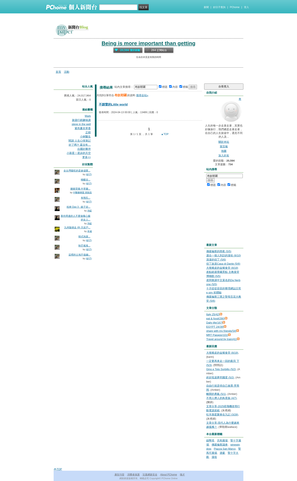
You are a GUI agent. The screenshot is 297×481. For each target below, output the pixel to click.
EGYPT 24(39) (215, 326)
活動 (66, 71)
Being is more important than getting (148, 43)
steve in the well (81, 124)
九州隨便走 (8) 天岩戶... (77, 227)
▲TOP (164, 134)
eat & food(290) (215, 318)
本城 (89, 231)
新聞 (206, 7)
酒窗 (222, 452)
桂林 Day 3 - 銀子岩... (78, 206)
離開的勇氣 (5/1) (216, 393)
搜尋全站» (142, 95)
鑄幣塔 (210, 440)
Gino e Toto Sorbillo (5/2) (221, 369)
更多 (86, 157)
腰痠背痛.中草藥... (80, 188)
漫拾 (214, 457)
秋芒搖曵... (84, 245)
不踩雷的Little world (113, 104)
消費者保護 (133, 474)
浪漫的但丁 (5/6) (216, 259)
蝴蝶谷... (85, 179)
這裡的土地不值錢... (79, 254)
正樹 (88, 132)
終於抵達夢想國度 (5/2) (220, 377)
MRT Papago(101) (217, 335)
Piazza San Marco (225, 448)
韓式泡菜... (84, 236)
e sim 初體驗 (214, 292)
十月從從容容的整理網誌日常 (223, 288)
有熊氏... (85, 197)
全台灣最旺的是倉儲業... (77, 170)
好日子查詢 (219, 7)
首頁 (58, 71)
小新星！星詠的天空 (79, 153)
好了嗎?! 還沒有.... (80, 144)
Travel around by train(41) (221, 339)
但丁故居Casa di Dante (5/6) (223, 263)
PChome (234, 7)
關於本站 (223, 141)
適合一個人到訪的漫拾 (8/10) (223, 255)
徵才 (182, 474)
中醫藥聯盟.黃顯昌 (82, 192)
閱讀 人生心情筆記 (79, 140)
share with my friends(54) (221, 330)
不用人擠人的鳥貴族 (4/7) (221, 398)
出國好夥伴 (84, 148)
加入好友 (223, 155)
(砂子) (89, 174)
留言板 (224, 146)
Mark (88, 115)
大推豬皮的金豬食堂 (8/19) (222, 267)
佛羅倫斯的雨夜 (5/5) (218, 251)
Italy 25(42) (213, 314)
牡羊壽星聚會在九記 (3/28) (222, 414)
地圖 (223, 151)
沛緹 (89, 210)
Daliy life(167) (214, 322)
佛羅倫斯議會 (220, 444)
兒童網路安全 (150, 474)
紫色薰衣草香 (83, 128)
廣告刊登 (119, 474)
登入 (246, 7)
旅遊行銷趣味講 (81, 120)
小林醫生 (85, 136)
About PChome (168, 474)
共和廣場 (222, 440)
